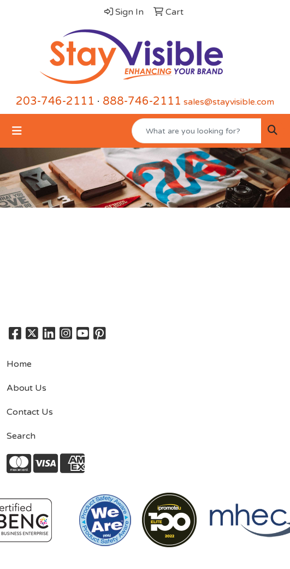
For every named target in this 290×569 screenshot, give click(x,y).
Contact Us (30, 412)
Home (19, 364)
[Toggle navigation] (16, 131)
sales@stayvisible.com (229, 101)
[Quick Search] (197, 130)
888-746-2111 (142, 101)
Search (21, 436)
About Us (26, 388)
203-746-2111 (55, 101)
